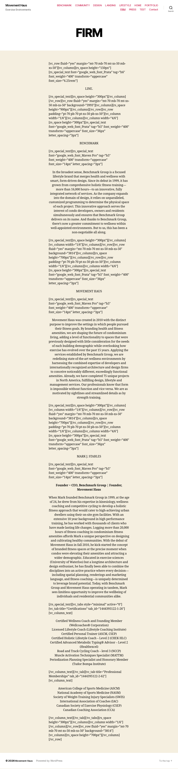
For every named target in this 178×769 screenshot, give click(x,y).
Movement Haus (18, 5)
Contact (153, 9)
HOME (137, 5)
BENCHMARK (64, 5)
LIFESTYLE (125, 5)
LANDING (110, 5)
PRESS (132, 9)
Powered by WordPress (51, 761)
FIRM (123, 9)
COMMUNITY (82, 5)
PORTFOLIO (151, 5)
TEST (143, 9)
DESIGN (97, 5)
